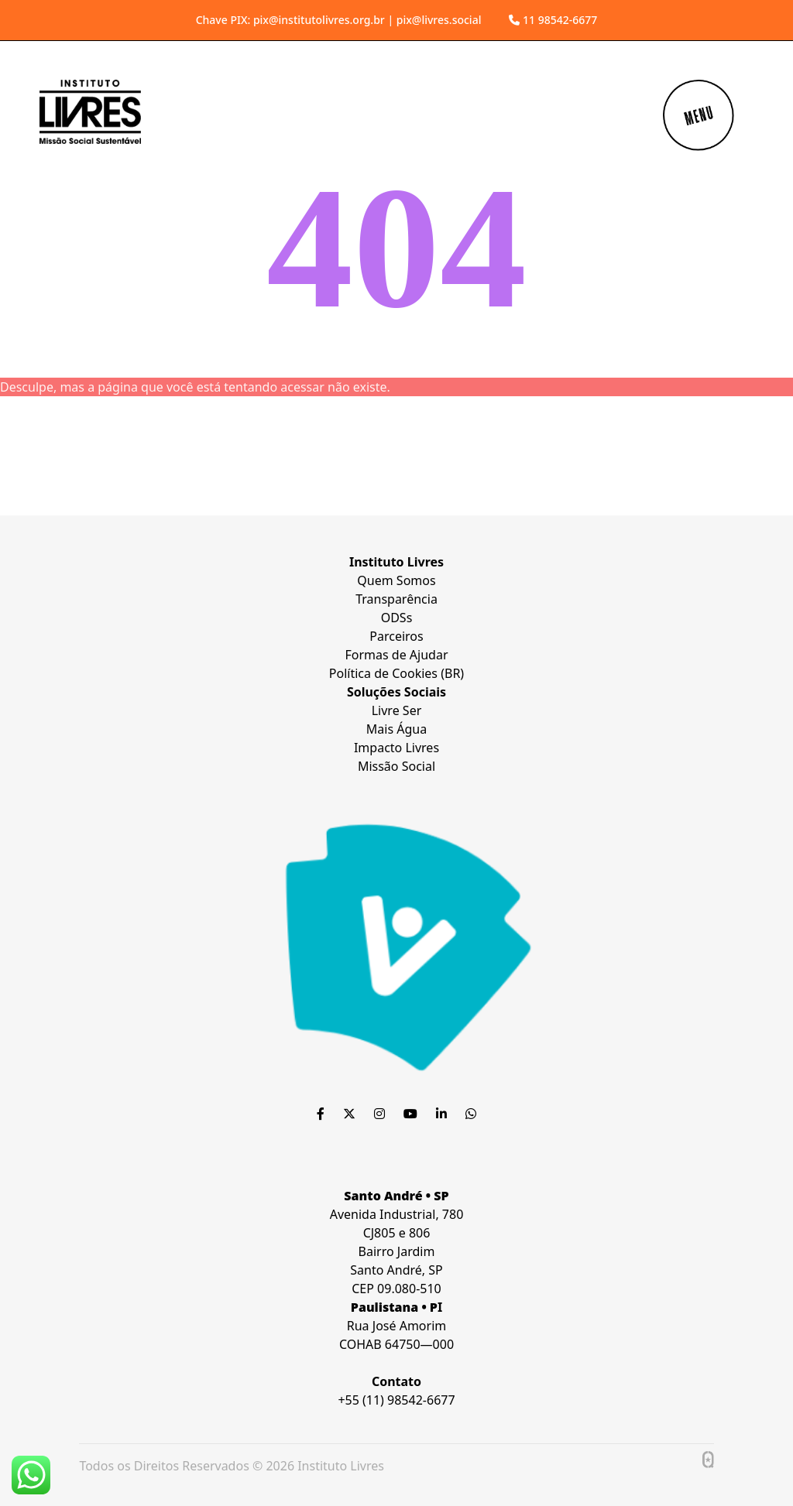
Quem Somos (396, 580)
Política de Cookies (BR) (396, 673)
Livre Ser (397, 710)
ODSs (397, 617)
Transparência (396, 599)
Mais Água (396, 729)
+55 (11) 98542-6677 (396, 1399)
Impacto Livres (396, 747)
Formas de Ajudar (396, 654)
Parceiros (396, 636)
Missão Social (396, 766)
